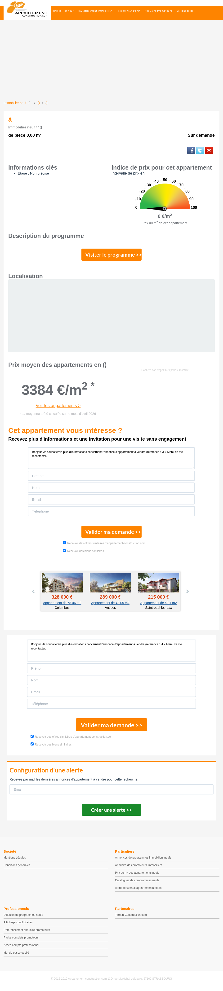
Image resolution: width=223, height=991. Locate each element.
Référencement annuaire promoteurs (27, 932)
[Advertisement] (111, 65)
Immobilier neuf (63, 10)
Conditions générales (17, 867)
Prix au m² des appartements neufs (137, 874)
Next (187, 593)
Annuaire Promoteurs (158, 10)
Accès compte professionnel (21, 947)
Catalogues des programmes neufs (137, 882)
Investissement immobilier (95, 10)
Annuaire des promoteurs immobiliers (138, 867)
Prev (33, 593)
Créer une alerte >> (111, 812)
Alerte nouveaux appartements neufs (138, 889)
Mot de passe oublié (16, 954)
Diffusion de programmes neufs (23, 916)
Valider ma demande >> (112, 533)
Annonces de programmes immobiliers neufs (143, 859)
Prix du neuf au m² (128, 10)
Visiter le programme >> (112, 255)
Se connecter (185, 10)
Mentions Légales (15, 859)
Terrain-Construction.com (131, 916)
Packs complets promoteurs (21, 939)
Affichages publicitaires (18, 924)
